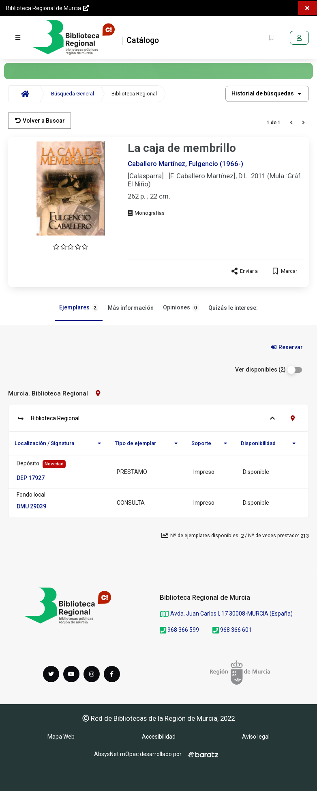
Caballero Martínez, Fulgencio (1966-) (185, 164)
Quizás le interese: (233, 308)
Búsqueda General (72, 94)
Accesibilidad (159, 736)
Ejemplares (79, 308)
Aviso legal (256, 736)
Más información (131, 308)
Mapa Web (61, 736)
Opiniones (181, 308)
